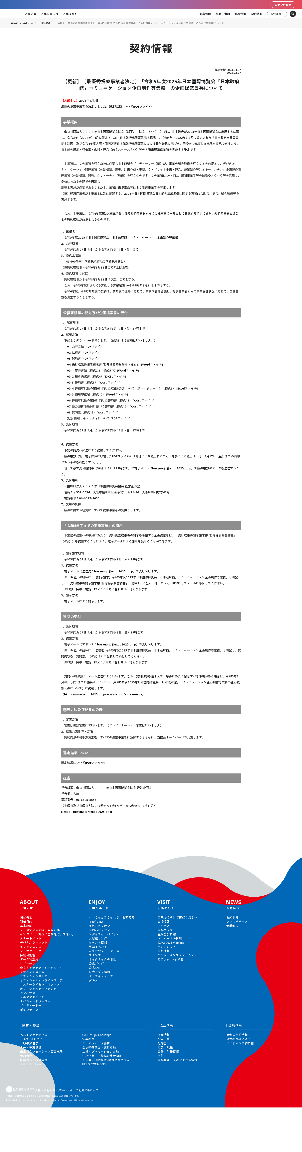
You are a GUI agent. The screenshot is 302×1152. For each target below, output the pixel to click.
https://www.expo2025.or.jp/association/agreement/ (103, 694)
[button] (290, 858)
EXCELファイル (115, 376)
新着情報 (205, 14)
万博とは (30, 14)
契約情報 (256, 14)
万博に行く (70, 14)
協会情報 (240, 14)
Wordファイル (152, 364)
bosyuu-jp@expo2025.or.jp (171, 468)
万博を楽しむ (49, 14)
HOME (14, 23)
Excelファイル (187, 388)
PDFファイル (143, 106)
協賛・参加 (223, 14)
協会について (30, 23)
